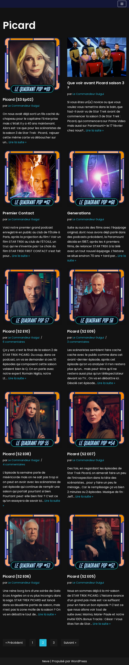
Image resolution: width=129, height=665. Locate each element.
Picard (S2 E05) (81, 576)
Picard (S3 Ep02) (18, 99)
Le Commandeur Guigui (23, 106)
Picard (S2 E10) (16, 331)
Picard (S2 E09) (81, 331)
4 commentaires (14, 464)
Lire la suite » (17, 142)
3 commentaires (78, 342)
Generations (79, 213)
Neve (45, 661)
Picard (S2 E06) (17, 576)
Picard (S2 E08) (17, 454)
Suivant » (70, 643)
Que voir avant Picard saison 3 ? (95, 85)
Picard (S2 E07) (81, 454)
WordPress (79, 661)
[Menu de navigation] (122, 4)
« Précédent (14, 643)
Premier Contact (18, 213)
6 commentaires (14, 342)
